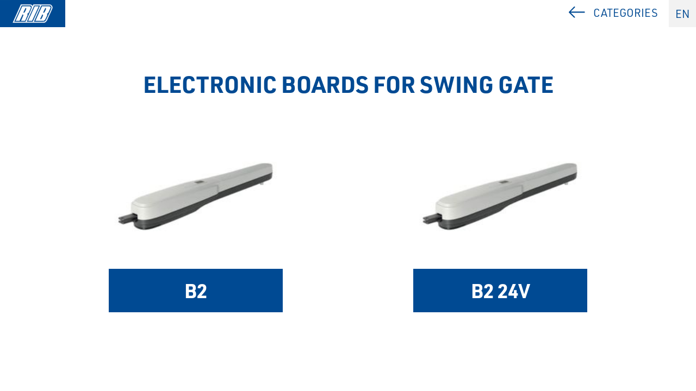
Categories (625, 13)
